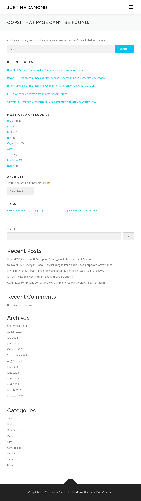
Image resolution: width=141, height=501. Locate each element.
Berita (10, 126)
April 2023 (13, 384)
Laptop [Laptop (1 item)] (35, 210)
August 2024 (14, 331)
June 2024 (13, 343)
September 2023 (17, 355)
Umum (10, 121)
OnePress (78, 492)
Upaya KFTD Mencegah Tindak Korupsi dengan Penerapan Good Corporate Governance (56, 77)
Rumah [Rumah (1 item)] (47, 210)
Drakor (11, 132)
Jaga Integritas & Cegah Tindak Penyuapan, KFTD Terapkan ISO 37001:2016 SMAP (52, 85)
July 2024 (12, 337)
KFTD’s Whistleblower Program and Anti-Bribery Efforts (37, 93)
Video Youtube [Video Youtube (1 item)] (86, 210)
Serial (10, 154)
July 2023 (12, 367)
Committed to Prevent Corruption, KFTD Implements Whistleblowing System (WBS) (52, 101)
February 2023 (15, 396)
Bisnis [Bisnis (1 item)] (17, 210)
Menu (130, 6)
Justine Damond (27, 7)
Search (11, 229)
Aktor (10, 149)
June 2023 (13, 372)
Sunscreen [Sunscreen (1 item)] (57, 210)
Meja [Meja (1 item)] (41, 210)
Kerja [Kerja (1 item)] (28, 210)
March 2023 (14, 390)
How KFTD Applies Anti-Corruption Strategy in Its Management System (45, 70)
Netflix (10, 165)
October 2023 (15, 349)
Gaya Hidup (13, 143)
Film (9, 137)
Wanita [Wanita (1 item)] (96, 210)
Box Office (13, 160)
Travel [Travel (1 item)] (75, 210)
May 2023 (13, 378)
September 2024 (17, 325)
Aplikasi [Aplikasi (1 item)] (10, 210)
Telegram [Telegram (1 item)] (67, 210)
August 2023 (14, 361)
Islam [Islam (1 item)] (23, 210)
